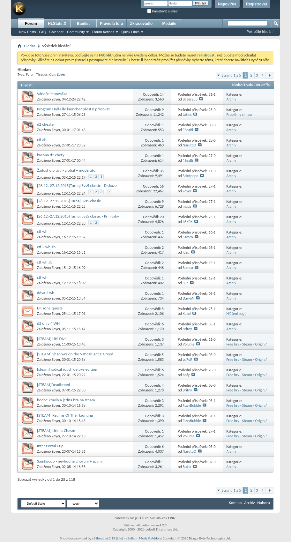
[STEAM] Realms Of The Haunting (65, 415)
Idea (186, 252)
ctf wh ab (45, 262)
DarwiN (188, 298)
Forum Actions (103, 32)
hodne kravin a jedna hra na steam (66, 399)
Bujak (187, 466)
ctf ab (41, 139)
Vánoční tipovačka (52, 93)
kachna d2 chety (50, 154)
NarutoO (189, 145)
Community (76, 32)
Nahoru (263, 502)
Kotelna (235, 502)
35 (162, 171)
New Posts (27, 32)
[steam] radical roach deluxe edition (67, 369)
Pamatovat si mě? (162, 11)
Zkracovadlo (141, 23)
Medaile (169, 23)
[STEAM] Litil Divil (51, 338)
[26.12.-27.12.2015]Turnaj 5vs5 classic (69, 200)
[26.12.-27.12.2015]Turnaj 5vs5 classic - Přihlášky (78, 216)
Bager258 (190, 99)
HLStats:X (57, 23)
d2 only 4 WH (48, 323)
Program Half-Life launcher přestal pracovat (73, 109)
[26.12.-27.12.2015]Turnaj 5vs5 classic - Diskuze (77, 185)
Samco (188, 237)
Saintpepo (190, 176)
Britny (187, 329)
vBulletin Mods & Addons (144, 538)
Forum (31, 23)
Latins (187, 114)
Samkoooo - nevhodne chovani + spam (69, 461)
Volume (189, 344)
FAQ (42, 32)
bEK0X (188, 221)
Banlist (83, 23)
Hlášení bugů (237, 313)
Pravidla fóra (111, 23)
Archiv (231, 99)
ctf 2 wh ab (46, 246)
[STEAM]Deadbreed (53, 384)
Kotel (187, 313)
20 (162, 217)
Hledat (29, 45)
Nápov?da (227, 4)
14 (162, 94)
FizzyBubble (192, 405)
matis (187, 206)
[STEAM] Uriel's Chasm (56, 430)
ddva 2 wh (45, 292)
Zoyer (56, 99)
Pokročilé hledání (260, 31)
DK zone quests (50, 308)
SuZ (185, 283)
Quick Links (130, 32)
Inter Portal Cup (50, 445)
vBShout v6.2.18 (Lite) (107, 538)
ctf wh (42, 231)
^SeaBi (188, 130)
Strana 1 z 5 (231, 75)
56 (162, 186)
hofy (186, 375)
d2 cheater (46, 124)
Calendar (56, 32)
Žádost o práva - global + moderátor (67, 170)
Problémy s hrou (239, 114)
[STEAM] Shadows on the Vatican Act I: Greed (75, 354)
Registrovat (256, 4)
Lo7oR (187, 359)
